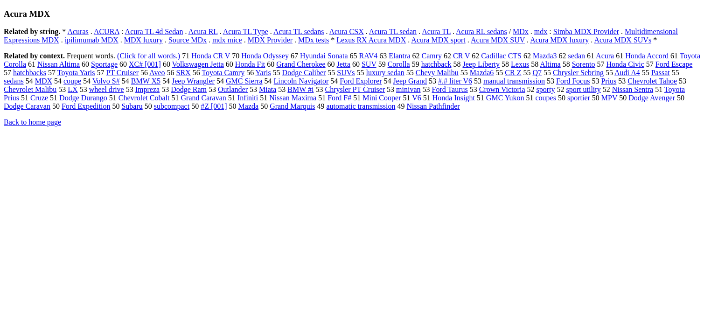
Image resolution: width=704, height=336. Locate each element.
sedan (576, 56)
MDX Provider (270, 40)
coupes (546, 98)
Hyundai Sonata (324, 56)
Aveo (157, 73)
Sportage (104, 64)
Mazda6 (482, 73)
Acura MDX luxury (559, 40)
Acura (605, 56)
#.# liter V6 (455, 81)
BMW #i (300, 89)
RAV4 (368, 56)
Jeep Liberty (481, 64)
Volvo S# (106, 81)
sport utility (583, 89)
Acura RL (203, 31)
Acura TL (436, 31)
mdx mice (227, 40)
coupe (72, 81)
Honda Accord (647, 56)
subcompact (171, 106)
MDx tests (313, 40)
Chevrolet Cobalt (144, 98)
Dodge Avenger (651, 98)
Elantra (399, 56)
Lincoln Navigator (301, 81)
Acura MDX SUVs (622, 40)
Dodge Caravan (27, 106)
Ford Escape (674, 64)
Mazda (248, 106)
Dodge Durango (83, 98)
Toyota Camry (223, 73)
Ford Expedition (86, 106)
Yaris (263, 73)
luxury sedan (385, 73)
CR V (461, 56)
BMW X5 (145, 81)
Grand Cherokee (300, 64)
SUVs (346, 73)
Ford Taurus (450, 89)
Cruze (39, 98)
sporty (545, 89)
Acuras (77, 31)
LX (72, 89)
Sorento (583, 64)
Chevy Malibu (437, 73)
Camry (431, 56)
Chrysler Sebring (578, 73)
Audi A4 (627, 73)
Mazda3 (545, 56)
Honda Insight (453, 98)
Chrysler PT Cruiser (355, 89)
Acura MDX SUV (498, 40)
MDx (521, 31)
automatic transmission (360, 106)
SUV (369, 64)
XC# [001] (145, 64)
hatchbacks (29, 73)
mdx (540, 31)
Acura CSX (346, 31)
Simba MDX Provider (586, 31)
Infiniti (247, 98)
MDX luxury (143, 40)
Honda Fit (250, 64)
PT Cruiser (122, 73)
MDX (43, 81)
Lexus (520, 64)
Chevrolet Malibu (30, 89)
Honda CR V (210, 56)
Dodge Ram (189, 89)
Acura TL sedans (298, 31)
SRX (183, 73)
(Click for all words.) (148, 56)
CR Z (513, 73)
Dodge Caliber (304, 73)
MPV (609, 98)
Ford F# (339, 98)
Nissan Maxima (292, 98)
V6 (416, 98)
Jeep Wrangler (193, 81)
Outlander (233, 89)
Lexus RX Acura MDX (371, 40)
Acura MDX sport (438, 40)
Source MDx (187, 40)
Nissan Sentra (632, 89)
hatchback (436, 64)
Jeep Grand (410, 81)
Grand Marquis (292, 106)
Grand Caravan (203, 98)
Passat (660, 73)
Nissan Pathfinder (433, 106)
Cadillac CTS (501, 56)
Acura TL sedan (393, 31)
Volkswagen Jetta (198, 64)
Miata (267, 89)
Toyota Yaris (76, 73)
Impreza (147, 89)
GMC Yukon (505, 98)
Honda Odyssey (265, 56)
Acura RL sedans (481, 31)
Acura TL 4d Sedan (154, 31)
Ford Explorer (361, 81)
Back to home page (32, 122)
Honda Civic (625, 64)
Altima (550, 64)
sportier (578, 98)
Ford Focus (573, 81)
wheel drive (106, 89)
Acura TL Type (245, 31)
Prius (608, 81)
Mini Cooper (381, 98)
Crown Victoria (502, 89)
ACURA (106, 31)
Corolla (399, 64)
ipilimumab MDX (91, 40)
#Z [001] (214, 106)
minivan (408, 89)
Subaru (131, 106)
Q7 (537, 73)
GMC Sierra (244, 81)
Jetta (343, 64)
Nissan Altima (58, 64)
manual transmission (514, 81)
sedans (14, 81)
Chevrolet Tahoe (652, 81)
